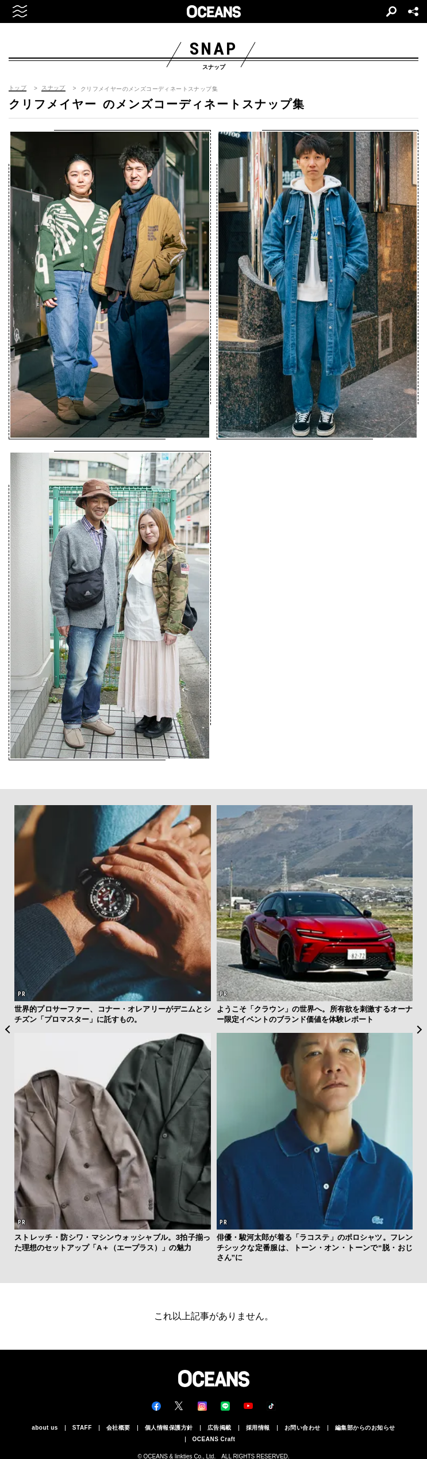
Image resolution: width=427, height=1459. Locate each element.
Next (420, 1029)
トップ (17, 88)
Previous (7, 1029)
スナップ (53, 88)
